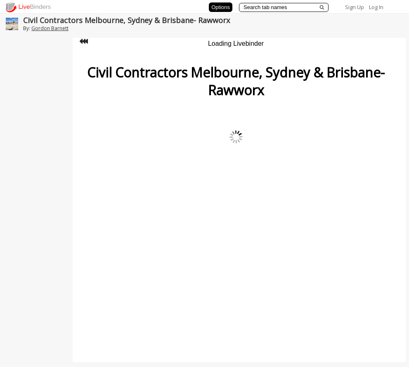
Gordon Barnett (50, 28)
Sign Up (354, 7)
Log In (376, 7)
